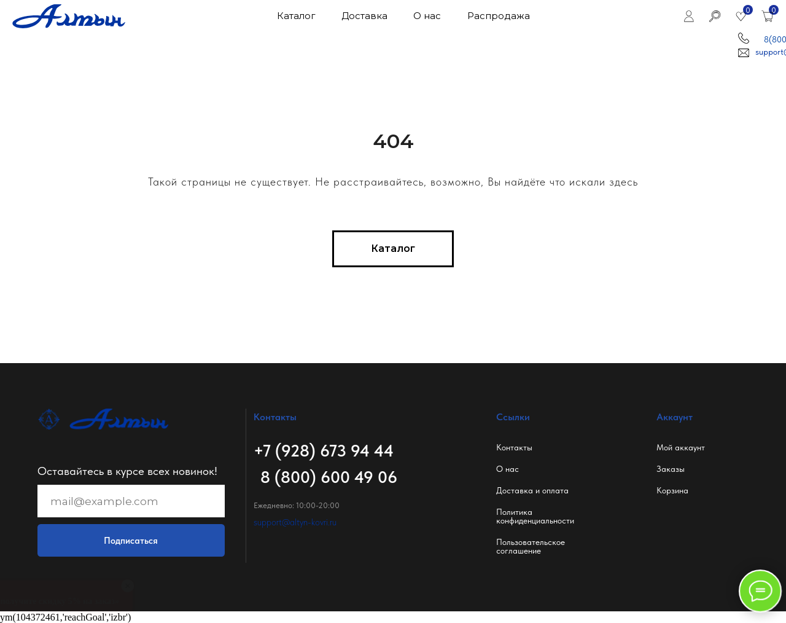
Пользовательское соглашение (530, 546)
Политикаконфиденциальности (535, 516)
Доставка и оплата (532, 490)
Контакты (514, 447)
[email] (131, 501)
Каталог (296, 16)
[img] (688, 16)
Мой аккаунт (680, 447)
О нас (507, 469)
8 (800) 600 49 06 (328, 477)
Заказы (670, 469)
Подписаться (131, 540)
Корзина (672, 490)
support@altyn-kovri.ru (295, 522)
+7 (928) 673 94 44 (324, 451)
